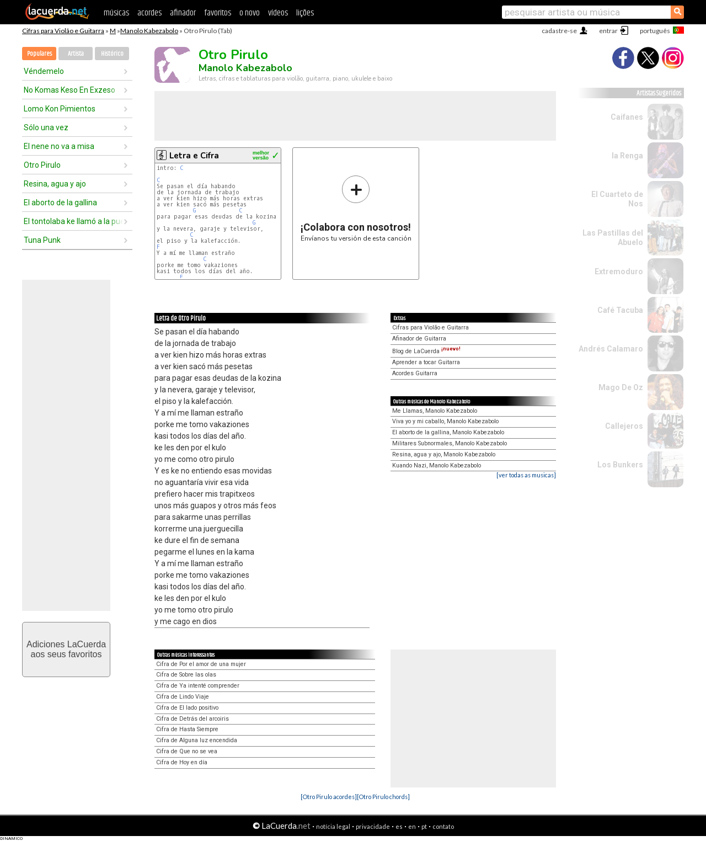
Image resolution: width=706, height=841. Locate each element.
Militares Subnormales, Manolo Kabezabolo (449, 443)
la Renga (627, 155)
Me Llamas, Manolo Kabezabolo (434, 410)
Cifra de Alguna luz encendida (196, 740)
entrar (608, 30)
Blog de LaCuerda (426, 351)
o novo (249, 13)
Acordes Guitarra (414, 373)
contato (443, 826)
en (412, 826)
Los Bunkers (620, 464)
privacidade (373, 826)
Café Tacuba (620, 310)
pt (424, 826)
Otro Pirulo (42, 165)
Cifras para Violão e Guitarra (63, 30)
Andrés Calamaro (611, 348)
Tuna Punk (42, 240)
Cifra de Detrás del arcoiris (192, 718)
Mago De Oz (620, 387)
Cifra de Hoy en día (181, 762)
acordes (149, 13)
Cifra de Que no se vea (186, 751)
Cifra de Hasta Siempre (187, 729)
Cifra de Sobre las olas (186, 674)
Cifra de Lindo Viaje (182, 696)
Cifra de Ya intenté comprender (197, 685)
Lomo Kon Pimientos (59, 108)
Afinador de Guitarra (419, 338)
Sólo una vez (46, 127)
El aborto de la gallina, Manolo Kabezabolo (448, 432)
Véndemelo (44, 71)
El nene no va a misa (59, 146)
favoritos (217, 13)
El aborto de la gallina (60, 202)
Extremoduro (619, 271)
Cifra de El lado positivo (187, 707)
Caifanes (627, 117)
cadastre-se (559, 30)
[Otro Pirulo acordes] (329, 796)
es (399, 826)
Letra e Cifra (194, 155)
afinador (183, 13)
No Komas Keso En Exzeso (69, 90)
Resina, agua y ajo (55, 183)
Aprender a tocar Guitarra (426, 362)
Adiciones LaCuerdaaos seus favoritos (66, 649)
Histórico (112, 54)
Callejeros (624, 426)
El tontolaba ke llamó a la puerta (73, 221)
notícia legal (333, 826)
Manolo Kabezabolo (149, 30)
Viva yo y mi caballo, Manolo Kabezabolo (445, 421)
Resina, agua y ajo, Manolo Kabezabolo (443, 454)
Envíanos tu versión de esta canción (356, 208)
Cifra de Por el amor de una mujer (201, 664)
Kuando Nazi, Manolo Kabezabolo (436, 465)
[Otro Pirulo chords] (383, 796)
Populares (39, 54)
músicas (116, 13)
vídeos (278, 13)
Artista (76, 54)
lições (305, 13)
